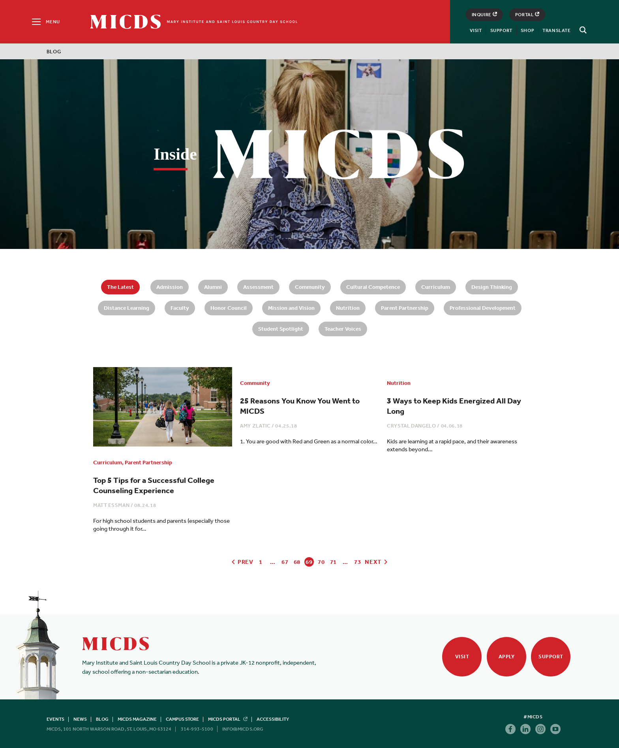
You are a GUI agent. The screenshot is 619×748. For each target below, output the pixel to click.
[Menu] (45, 22)
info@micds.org (243, 729)
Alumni (213, 286)
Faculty (180, 307)
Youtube (555, 729)
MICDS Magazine (137, 719)
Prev (242, 561)
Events (55, 719)
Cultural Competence (373, 286)
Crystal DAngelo (411, 425)
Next (376, 561)
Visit (476, 30)
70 (321, 561)
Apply (507, 656)
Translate (556, 30)
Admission (169, 286)
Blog (102, 719)
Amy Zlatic (255, 425)
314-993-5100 (197, 729)
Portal (527, 14)
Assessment (258, 286)
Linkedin (525, 729)
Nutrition (348, 307)
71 (333, 561)
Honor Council (228, 307)
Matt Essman (111, 505)
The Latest (120, 286)
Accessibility (273, 719)
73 (357, 561)
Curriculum (435, 286)
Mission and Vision (291, 307)
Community (310, 286)
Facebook (510, 729)
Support (501, 30)
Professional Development (483, 307)
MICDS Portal (228, 719)
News (80, 719)
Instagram (540, 729)
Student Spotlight (280, 328)
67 (284, 561)
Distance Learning (126, 307)
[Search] (582, 30)
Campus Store (182, 719)
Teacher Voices (343, 328)
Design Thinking (491, 286)
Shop (527, 30)
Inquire (484, 14)
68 (297, 561)
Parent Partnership (404, 307)
